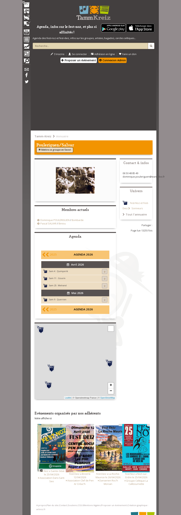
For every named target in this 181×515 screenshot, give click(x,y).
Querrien (61, 299)
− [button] (111, 391)
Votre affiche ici (43, 418)
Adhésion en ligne (103, 54)
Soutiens (72, 505)
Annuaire (62, 136)
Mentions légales (91, 505)
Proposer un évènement (78, 60)
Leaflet (68, 398)
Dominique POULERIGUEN (55, 220)
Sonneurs (137, 208)
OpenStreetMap (107, 398)
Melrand (62, 285)
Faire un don (127, 54)
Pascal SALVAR (48, 223)
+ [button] (111, 385)
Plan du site (52, 505)
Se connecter (77, 54)
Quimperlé (62, 271)
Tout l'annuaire (135, 214)
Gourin (61, 278)
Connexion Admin (112, 60)
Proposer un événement (114, 505)
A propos (41, 505)
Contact (63, 505)
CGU (80, 505)
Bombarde (78, 220)
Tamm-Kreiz (42, 136)
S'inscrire (57, 54)
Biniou (62, 223)
